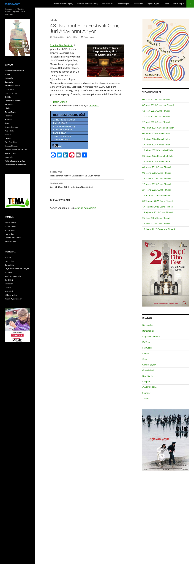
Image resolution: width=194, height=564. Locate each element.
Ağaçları (8, 257)
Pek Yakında (138, 4)
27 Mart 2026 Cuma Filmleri (156, 122)
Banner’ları (9, 261)
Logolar (8, 138)
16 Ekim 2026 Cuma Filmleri (156, 223)
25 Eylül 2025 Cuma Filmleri (155, 218)
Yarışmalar (9, 157)
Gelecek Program (123, 4)
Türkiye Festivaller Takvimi (15, 164)
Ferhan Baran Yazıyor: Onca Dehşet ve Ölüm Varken (87, 173)
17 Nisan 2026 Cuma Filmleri (156, 144)
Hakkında (8, 119)
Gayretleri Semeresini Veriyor (17, 269)
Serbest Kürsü (10, 241)
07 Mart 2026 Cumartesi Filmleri (158, 105)
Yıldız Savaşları (11, 295)
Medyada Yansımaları (13, 276)
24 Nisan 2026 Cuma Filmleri (156, 161)
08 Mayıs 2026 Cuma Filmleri (156, 172)
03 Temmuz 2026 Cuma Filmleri (157, 201)
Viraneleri (9, 291)
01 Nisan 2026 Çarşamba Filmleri (158, 127)
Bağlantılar (9, 78)
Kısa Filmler (147, 376)
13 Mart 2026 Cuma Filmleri (156, 110)
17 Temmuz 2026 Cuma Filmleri (157, 206)
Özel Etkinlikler (149, 387)
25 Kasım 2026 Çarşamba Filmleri (158, 229)
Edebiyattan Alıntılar (13, 101)
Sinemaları (9, 284)
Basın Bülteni (60, 101)
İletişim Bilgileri (178, 4)
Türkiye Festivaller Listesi (15, 161)
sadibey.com (12, 3)
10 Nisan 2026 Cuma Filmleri (156, 139)
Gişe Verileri (148, 370)
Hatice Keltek (10, 226)
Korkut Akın (9, 230)
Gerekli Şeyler (149, 364)
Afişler (7, 74)
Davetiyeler (9, 89)
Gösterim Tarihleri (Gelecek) (87, 4)
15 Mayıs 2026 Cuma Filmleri (156, 178)
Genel (145, 359)
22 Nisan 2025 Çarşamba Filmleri (158, 150)
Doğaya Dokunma (151, 336)
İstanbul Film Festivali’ (61, 45)
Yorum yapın (89, 37)
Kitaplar (146, 381)
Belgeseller (147, 325)
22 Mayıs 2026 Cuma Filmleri (156, 184)
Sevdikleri (9, 280)
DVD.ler (146, 342)
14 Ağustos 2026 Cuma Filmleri (157, 212)
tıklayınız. (94, 105)
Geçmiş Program (153, 4)
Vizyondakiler (107, 4)
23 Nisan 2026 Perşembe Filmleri (158, 156)
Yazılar (145, 398)
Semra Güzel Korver (13, 237)
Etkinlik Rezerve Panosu (14, 70)
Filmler (166, 4)
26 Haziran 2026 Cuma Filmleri (157, 195)
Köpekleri (9, 272)
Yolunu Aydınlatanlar (13, 299)
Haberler (53, 20)
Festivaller (147, 347)
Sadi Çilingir (74, 37)
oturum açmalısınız (85, 207)
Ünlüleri (8, 287)
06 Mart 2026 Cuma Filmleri (156, 99)
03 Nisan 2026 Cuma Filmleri (156, 133)
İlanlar (7, 123)
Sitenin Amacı (10, 153)
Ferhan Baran (10, 222)
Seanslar (146, 392)
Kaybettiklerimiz (11, 127)
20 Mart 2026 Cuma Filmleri (156, 116)
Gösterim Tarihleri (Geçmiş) (63, 4)
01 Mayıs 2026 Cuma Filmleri (156, 167)
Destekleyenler (11, 93)
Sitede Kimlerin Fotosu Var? (16, 149)
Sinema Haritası (11, 146)
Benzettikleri (148, 330)
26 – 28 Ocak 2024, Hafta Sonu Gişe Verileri (87, 184)
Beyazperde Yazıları (13, 85)
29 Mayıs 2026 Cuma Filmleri (156, 189)
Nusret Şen (9, 234)
